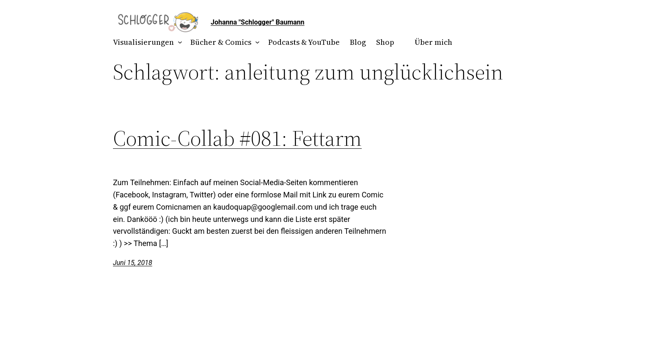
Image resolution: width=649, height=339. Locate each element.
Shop (385, 42)
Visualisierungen (143, 42)
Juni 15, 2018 (132, 263)
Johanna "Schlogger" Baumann (258, 22)
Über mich (433, 42)
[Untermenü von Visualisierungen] (178, 42)
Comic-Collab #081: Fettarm (237, 138)
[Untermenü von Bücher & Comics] (255, 42)
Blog (358, 42)
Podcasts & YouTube (304, 42)
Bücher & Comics (220, 42)
